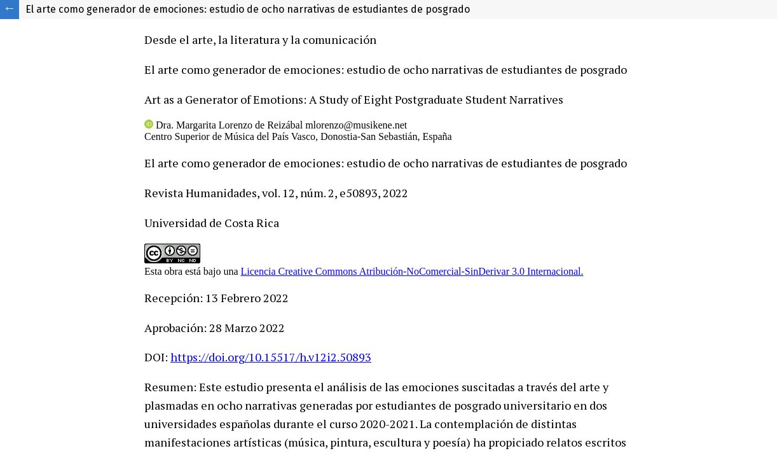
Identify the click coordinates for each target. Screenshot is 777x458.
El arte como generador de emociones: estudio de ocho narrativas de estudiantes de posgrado (247, 9)
